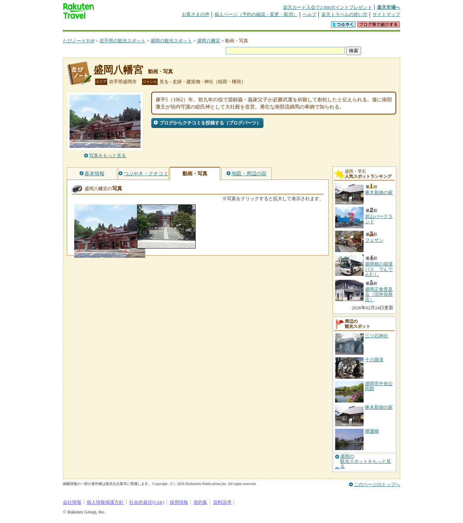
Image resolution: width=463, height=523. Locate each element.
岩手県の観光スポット (122, 40)
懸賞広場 (146, 26)
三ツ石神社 (376, 335)
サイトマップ (386, 14)
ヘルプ (309, 14)
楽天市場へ (388, 7)
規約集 (200, 502)
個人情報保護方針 (105, 502)
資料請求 (222, 502)
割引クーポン (175, 26)
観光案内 (233, 26)
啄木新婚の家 (379, 407)
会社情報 (72, 502)
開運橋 (372, 431)
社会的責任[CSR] (146, 502)
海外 (117, 26)
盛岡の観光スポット (171, 40)
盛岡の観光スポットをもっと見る (365, 461)
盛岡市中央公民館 (379, 386)
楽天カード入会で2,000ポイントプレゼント (327, 7)
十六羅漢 (374, 359)
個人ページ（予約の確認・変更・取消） (256, 14)
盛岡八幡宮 (208, 40)
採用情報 (179, 502)
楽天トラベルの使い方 (344, 14)
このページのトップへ (377, 484)
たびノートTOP (78, 40)
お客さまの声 (195, 14)
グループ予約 (204, 26)
